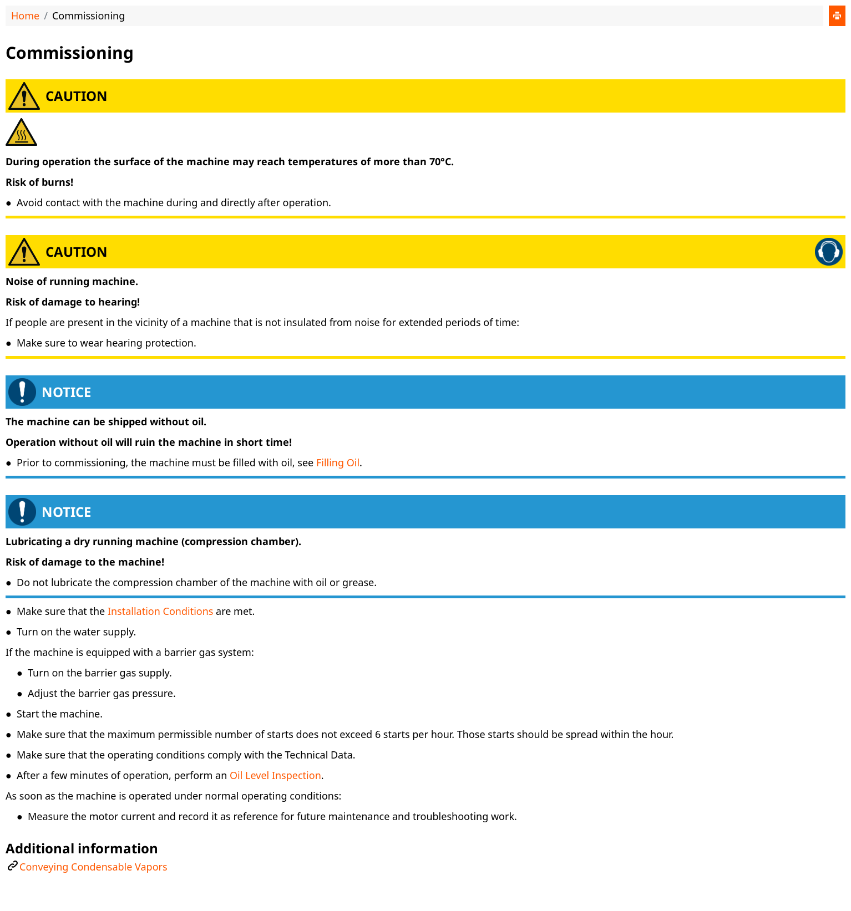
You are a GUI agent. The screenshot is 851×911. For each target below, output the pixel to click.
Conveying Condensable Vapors (93, 866)
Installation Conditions (161, 611)
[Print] (837, 16)
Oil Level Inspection (275, 775)
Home (25, 15)
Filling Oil (337, 462)
